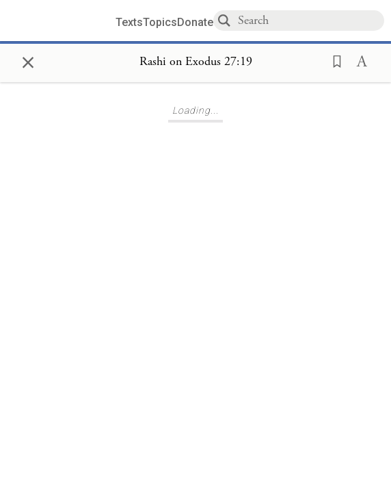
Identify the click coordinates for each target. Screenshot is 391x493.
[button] (333, 60)
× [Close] (28, 60)
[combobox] (310, 20)
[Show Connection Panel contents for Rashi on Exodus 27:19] (195, 62)
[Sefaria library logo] (63, 20)
